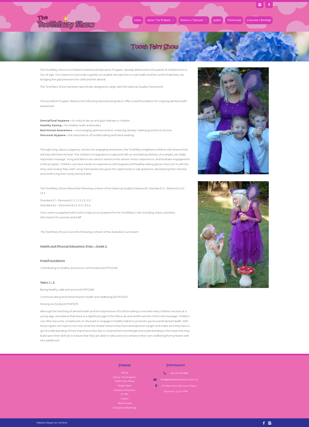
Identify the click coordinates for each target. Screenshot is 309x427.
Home (137, 20)
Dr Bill (124, 394)
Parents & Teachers (194, 20)
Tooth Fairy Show (125, 381)
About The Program (161, 20)
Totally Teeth (124, 385)
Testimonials (234, 20)
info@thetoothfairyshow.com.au (179, 379)
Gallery (217, 20)
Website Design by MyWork (51, 422)
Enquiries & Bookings (259, 20)
